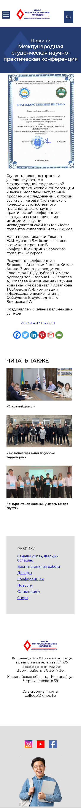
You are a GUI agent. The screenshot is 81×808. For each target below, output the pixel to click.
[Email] (59, 335)
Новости (25, 585)
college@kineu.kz (40, 695)
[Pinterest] (42, 335)
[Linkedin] (34, 335)
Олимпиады (28, 592)
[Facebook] (17, 335)
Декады (24, 573)
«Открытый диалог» (20, 406)
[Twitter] (25, 335)
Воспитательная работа (38, 567)
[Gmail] (50, 335)
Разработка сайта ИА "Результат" (42, 666)
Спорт (22, 598)
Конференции (30, 579)
